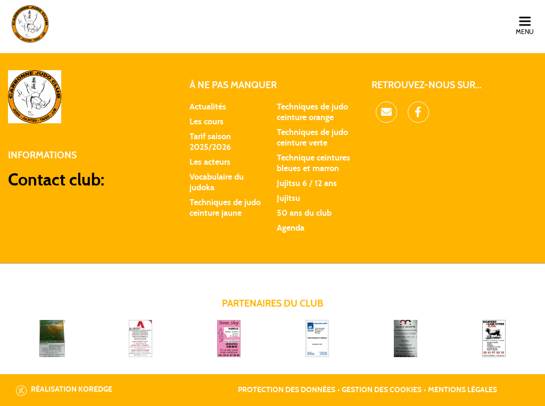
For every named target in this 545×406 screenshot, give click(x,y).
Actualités (207, 107)
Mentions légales (462, 390)
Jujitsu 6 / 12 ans (307, 183)
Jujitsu (288, 198)
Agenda (290, 228)
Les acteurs (209, 162)
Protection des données (286, 390)
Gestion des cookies (382, 390)
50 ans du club (304, 213)
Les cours (206, 121)
